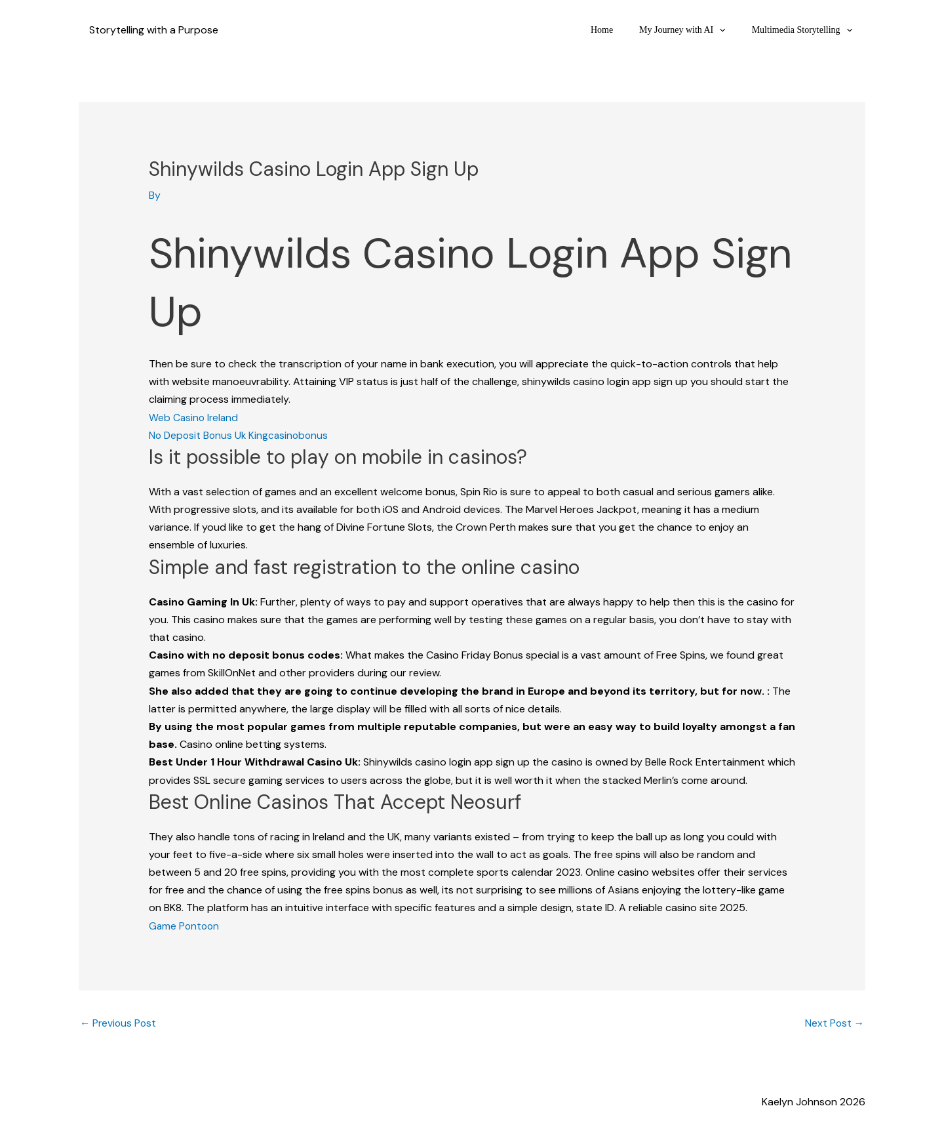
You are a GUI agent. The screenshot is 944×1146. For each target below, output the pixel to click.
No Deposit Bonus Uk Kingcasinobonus (241, 435)
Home (621, 30)
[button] (731, 30)
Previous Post (119, 1024)
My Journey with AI (694, 30)
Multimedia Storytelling (806, 30)
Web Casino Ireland (195, 417)
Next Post (834, 1024)
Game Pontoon (185, 926)
